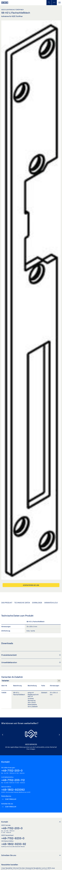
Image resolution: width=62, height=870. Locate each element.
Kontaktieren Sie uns (31, 585)
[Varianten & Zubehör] (31, 681)
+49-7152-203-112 (13, 780)
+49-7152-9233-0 (12, 838)
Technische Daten (22, 603)
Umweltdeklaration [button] (31, 662)
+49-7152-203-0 (11, 770)
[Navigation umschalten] (59, 2)
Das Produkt (6, 603)
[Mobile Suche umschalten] (49, 2)
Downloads (37, 603)
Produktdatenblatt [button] (31, 655)
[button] (1, 734)
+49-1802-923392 (13, 789)
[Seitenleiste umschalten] (54, 2)
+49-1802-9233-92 (13, 843)
